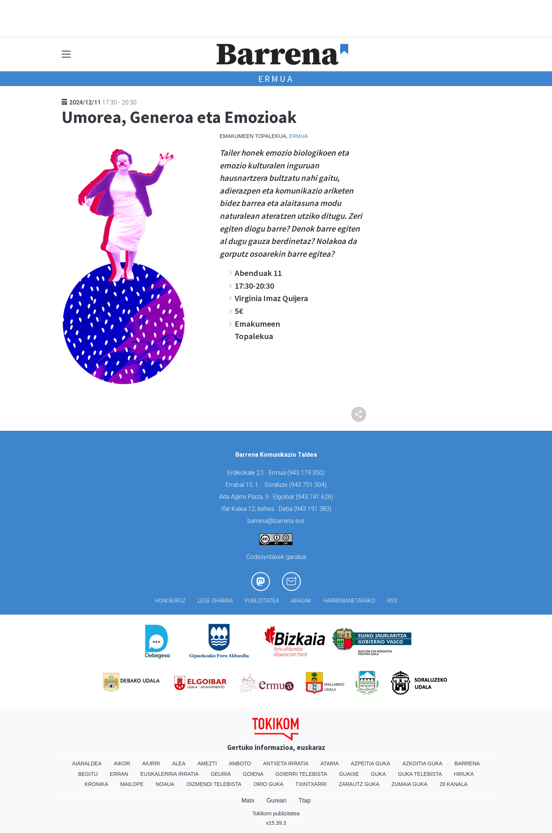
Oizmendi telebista (214, 784)
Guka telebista (420, 774)
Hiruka (464, 774)
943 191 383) (313, 508)
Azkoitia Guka (422, 763)
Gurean (277, 800)
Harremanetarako (349, 601)
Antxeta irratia (286, 763)
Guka (378, 774)
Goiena (253, 774)
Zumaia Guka (409, 784)
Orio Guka (268, 784)
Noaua (165, 784)
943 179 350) (307, 472)
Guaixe (349, 774)
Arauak (301, 601)
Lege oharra (215, 601)
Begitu (88, 774)
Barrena (467, 763)
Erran (119, 774)
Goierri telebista (301, 774)
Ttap (305, 800)
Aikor (122, 763)
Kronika (96, 784)
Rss (392, 601)
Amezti (207, 763)
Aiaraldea (87, 763)
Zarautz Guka (359, 784)
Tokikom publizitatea (276, 813)
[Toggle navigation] (66, 54)
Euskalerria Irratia (169, 774)
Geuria (221, 774)
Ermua (276, 79)
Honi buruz (170, 601)
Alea (178, 763)
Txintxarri (311, 784)
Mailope (132, 784)
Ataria (329, 763)
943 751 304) (308, 484)
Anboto (240, 763)
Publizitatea (262, 601)
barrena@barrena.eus (276, 520)
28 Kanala (454, 784)
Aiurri (151, 763)
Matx (248, 800)
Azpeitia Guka (370, 763)
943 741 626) (315, 496)
